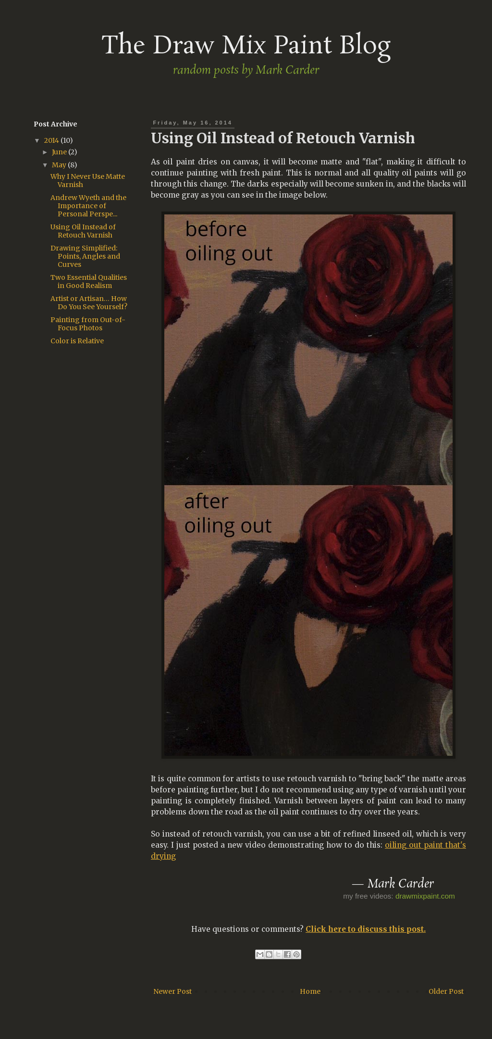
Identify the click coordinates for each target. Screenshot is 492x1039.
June (60, 152)
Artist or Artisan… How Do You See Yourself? (88, 302)
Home (310, 991)
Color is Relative (77, 341)
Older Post (446, 991)
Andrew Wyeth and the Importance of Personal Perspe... (88, 205)
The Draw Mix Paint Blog (246, 46)
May (60, 165)
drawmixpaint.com (425, 896)
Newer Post (172, 991)
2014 (52, 140)
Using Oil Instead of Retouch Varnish (83, 231)
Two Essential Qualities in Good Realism (88, 281)
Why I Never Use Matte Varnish (87, 180)
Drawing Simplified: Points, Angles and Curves (85, 256)
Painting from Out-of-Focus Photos (87, 323)
